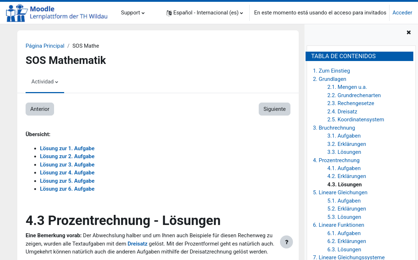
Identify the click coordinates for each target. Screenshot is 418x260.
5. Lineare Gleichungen (340, 192)
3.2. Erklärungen (346, 144)
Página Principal (45, 46)
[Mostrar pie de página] (286, 241)
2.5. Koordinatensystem (355, 119)
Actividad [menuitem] (42, 81)
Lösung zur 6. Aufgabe (67, 189)
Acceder (402, 12)
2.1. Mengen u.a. (347, 87)
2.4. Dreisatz (342, 111)
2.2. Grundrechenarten (354, 95)
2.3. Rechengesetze (350, 103)
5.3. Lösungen (344, 217)
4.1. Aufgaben (344, 168)
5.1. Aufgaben (344, 201)
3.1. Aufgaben (344, 136)
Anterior (39, 109)
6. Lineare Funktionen (338, 225)
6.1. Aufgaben (344, 233)
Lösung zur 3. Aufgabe (67, 164)
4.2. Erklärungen (346, 176)
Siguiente (274, 109)
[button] (204, 13)
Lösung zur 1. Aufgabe (67, 148)
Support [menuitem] (130, 12)
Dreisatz (137, 243)
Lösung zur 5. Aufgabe (67, 181)
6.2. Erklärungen (346, 241)
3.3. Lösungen (344, 152)
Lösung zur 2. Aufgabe (67, 156)
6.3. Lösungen (344, 249)
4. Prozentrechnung (336, 160)
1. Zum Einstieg (331, 71)
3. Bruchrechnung (334, 128)
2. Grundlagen (329, 79)
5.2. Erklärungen (346, 208)
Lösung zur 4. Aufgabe (67, 172)
